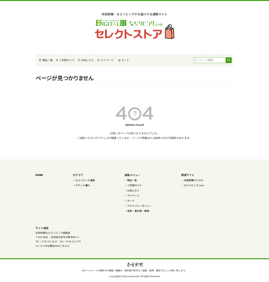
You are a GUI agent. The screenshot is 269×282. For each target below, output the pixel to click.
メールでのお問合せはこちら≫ (52, 246)
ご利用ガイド (65, 60)
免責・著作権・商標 (138, 211)
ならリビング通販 (85, 180)
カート (130, 200)
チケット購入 (82, 185)
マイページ (105, 60)
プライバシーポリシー (139, 206)
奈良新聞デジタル (193, 180)
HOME (39, 175)
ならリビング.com (194, 185)
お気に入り (86, 60)
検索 (228, 60)
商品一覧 (46, 60)
